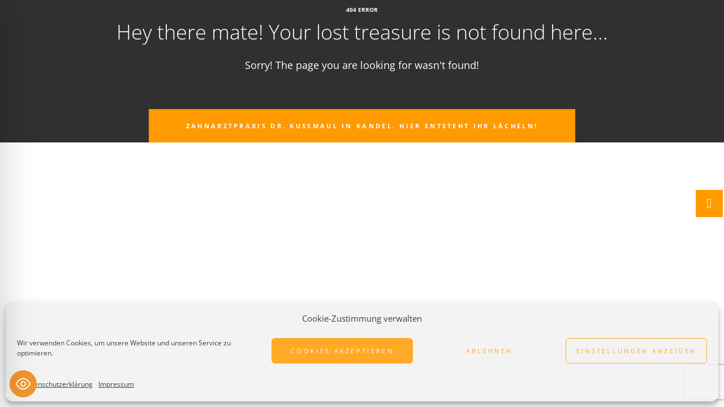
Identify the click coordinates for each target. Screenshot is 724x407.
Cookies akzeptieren (342, 351)
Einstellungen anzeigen (636, 351)
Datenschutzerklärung (58, 384)
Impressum (116, 384)
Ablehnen (489, 351)
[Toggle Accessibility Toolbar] (23, 384)
